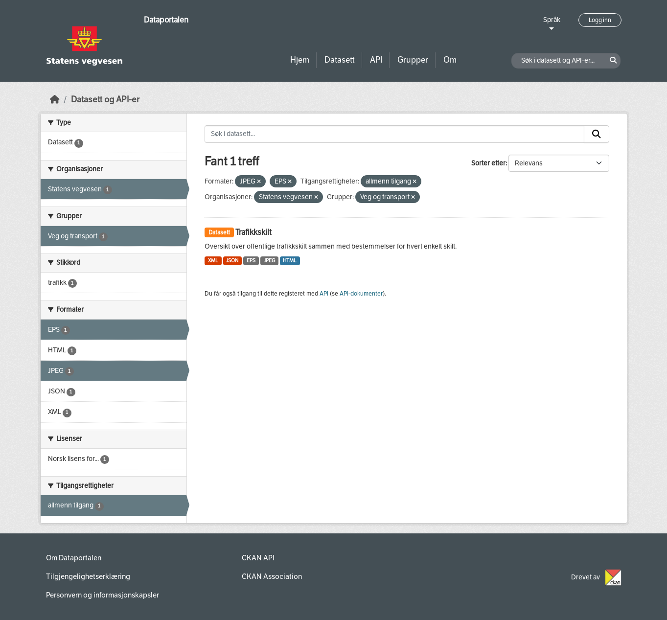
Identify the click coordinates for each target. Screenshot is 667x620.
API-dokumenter (361, 293)
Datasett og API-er (105, 99)
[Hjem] (55, 99)
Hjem (299, 60)
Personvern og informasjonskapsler (102, 595)
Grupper (412, 60)
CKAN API (258, 557)
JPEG (269, 260)
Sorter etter (488, 163)
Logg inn (600, 20)
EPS (251, 260)
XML (213, 260)
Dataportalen (166, 19)
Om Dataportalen (73, 557)
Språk (551, 20)
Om (450, 60)
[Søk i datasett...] (394, 134)
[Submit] (596, 134)
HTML (290, 260)
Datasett (339, 60)
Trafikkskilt (253, 232)
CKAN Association (272, 576)
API (376, 60)
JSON (232, 260)
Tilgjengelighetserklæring (88, 576)
